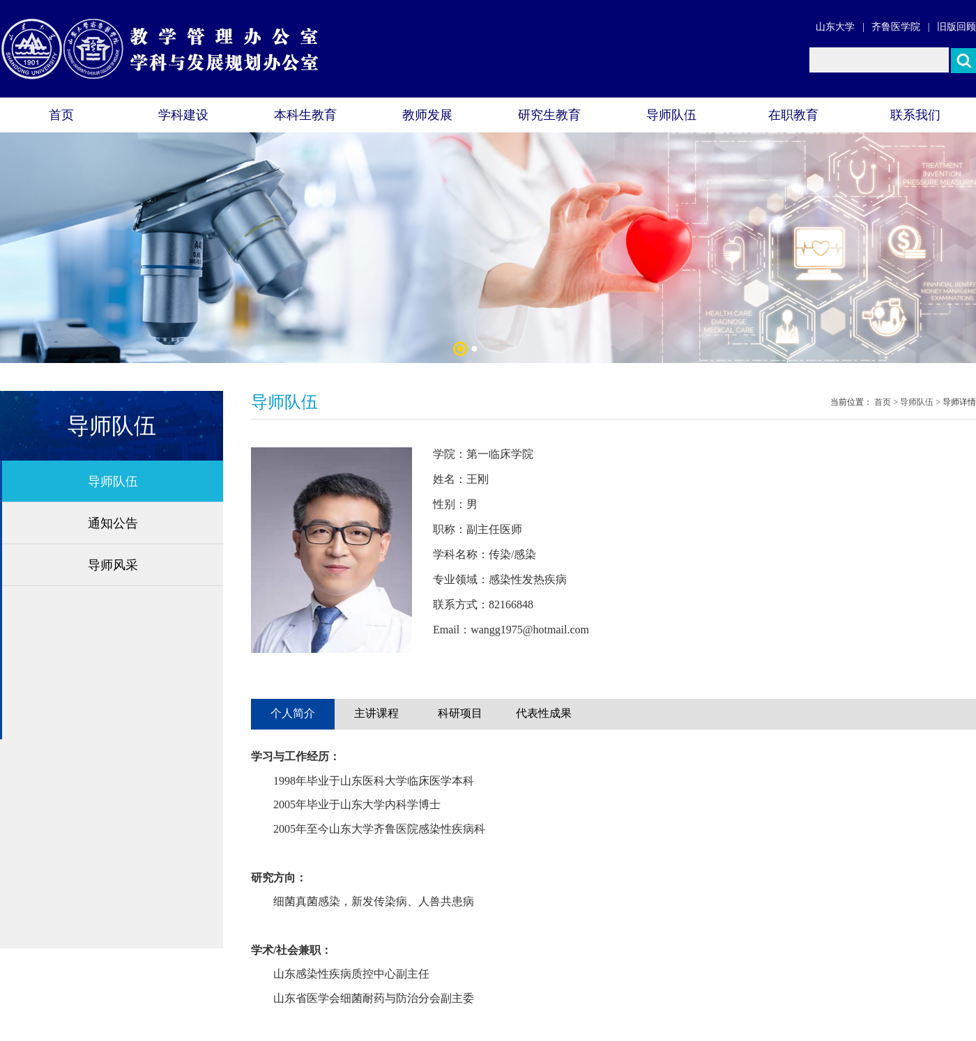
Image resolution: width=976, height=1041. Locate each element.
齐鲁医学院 (895, 27)
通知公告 (113, 523)
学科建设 (183, 115)
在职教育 (793, 115)
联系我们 (915, 115)
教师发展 (427, 115)
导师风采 (113, 565)
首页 (61, 115)
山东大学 (835, 27)
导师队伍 (671, 115)
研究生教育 (549, 115)
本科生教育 (305, 115)
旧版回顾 (956, 27)
